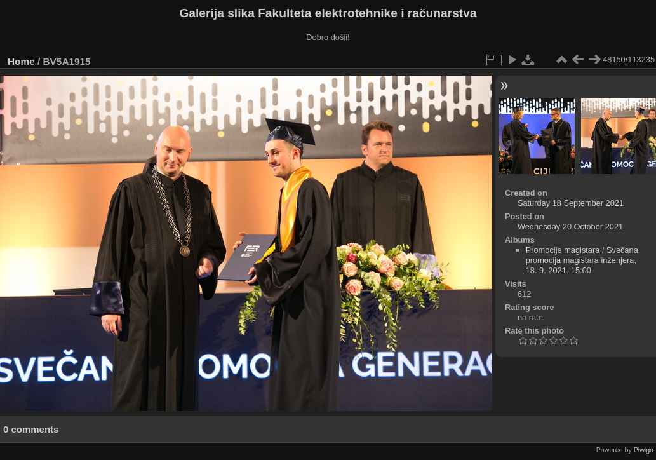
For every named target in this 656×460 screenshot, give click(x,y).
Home (21, 61)
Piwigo (643, 450)
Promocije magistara (563, 250)
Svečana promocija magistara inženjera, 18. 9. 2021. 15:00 (582, 260)
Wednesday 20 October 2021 (570, 226)
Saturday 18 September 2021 (571, 203)
